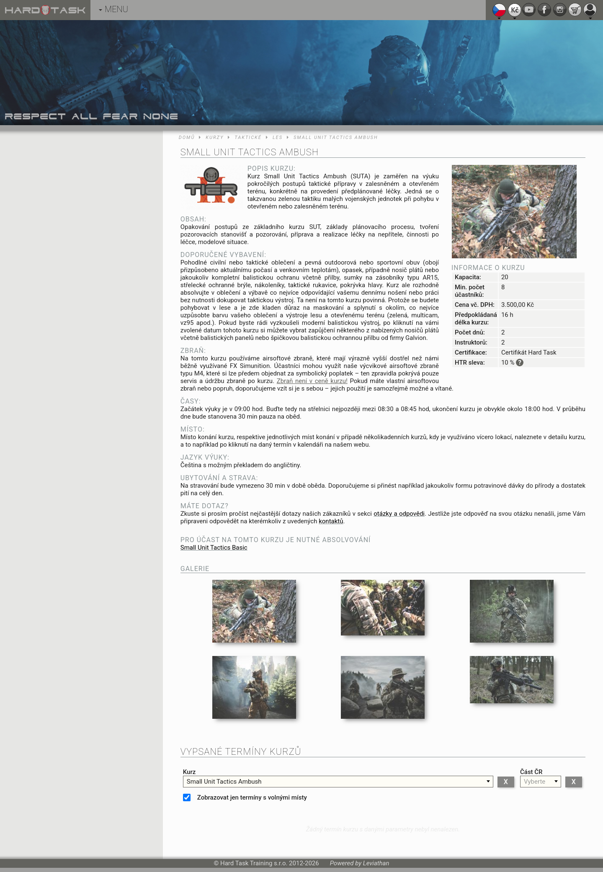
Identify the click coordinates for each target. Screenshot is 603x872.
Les (278, 137)
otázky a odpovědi (399, 513)
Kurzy (215, 137)
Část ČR (531, 772)
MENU (113, 9)
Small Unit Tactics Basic (213, 547)
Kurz (189, 772)
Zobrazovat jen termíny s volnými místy (252, 797)
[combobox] (338, 781)
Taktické (248, 137)
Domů (187, 137)
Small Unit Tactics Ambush (336, 137)
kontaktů (331, 521)
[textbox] (338, 781)
